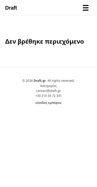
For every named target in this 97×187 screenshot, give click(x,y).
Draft (11, 8)
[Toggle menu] (85, 8)
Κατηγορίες (48, 86)
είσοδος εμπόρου (48, 103)
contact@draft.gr (48, 91)
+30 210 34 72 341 (48, 96)
